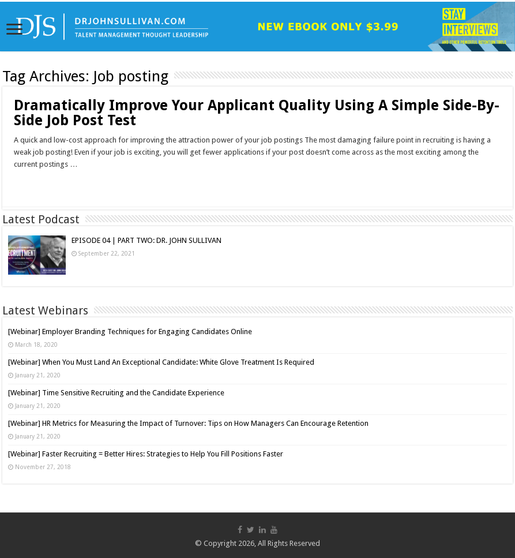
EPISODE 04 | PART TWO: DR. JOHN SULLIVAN (146, 240)
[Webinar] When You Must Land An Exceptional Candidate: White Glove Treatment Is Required (161, 362)
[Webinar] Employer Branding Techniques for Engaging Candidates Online (130, 331)
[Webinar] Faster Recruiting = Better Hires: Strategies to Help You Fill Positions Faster (145, 454)
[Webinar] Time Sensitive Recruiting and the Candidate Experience (116, 392)
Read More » (39, 185)
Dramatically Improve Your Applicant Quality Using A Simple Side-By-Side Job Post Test (256, 113)
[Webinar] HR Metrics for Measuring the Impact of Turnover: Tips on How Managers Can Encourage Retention (188, 423)
